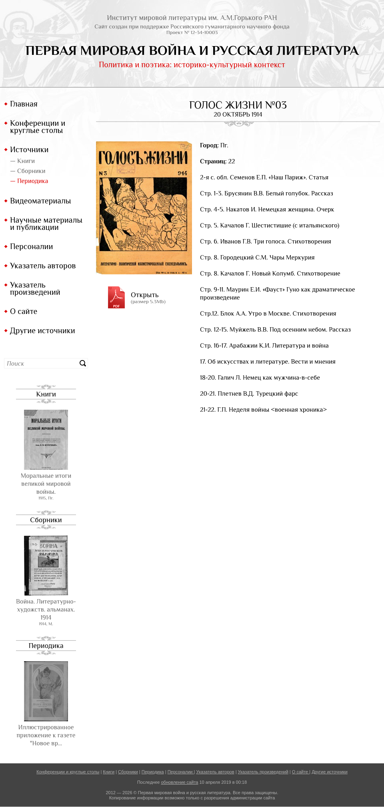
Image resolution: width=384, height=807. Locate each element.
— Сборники (27, 171)
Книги (46, 394)
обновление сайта (179, 782)
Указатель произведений (35, 288)
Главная (24, 103)
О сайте (23, 311)
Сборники (46, 520)
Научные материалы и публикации (46, 223)
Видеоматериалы (40, 200)
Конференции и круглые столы (37, 127)
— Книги (22, 161)
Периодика (45, 646)
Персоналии (31, 246)
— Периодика (29, 181)
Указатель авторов (43, 265)
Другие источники (42, 330)
